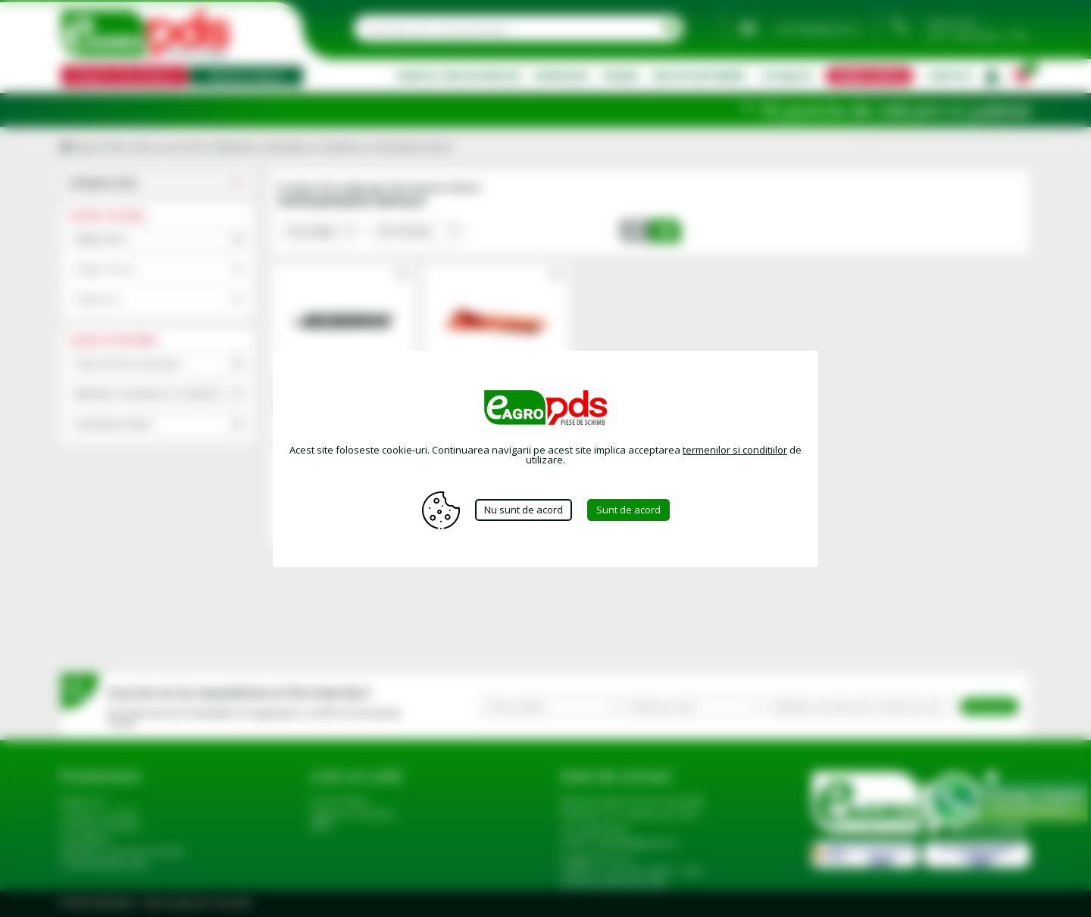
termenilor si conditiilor (735, 450)
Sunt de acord (628, 509)
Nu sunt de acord (523, 509)
